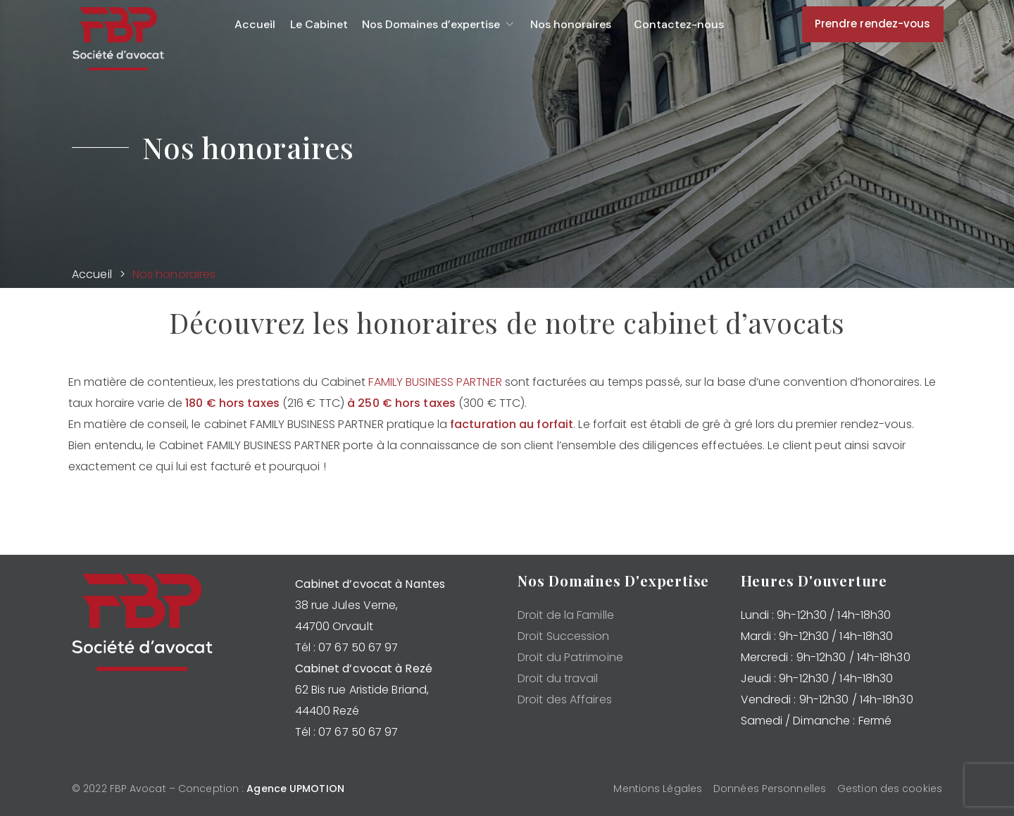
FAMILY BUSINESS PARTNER (434, 382)
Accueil (92, 274)
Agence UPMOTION (295, 789)
